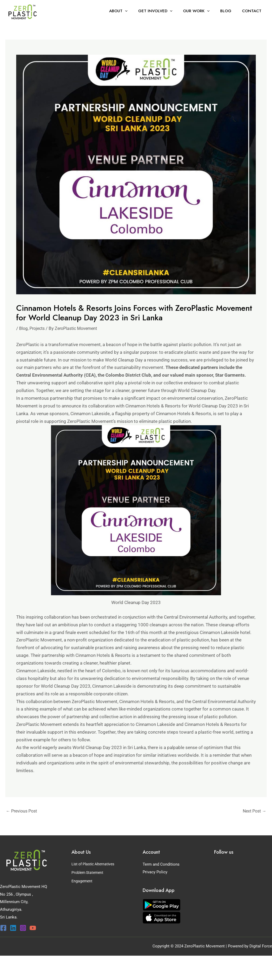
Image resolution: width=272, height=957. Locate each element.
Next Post (253, 811)
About (130, 11)
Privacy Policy (155, 872)
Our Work (203, 11)
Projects (38, 328)
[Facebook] (3, 928)
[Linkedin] (13, 928)
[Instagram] (23, 928)
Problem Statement (88, 872)
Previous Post (23, 811)
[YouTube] (32, 928)
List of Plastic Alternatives (94, 864)
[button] (136, 11)
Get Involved (164, 11)
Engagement (82, 880)
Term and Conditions (161, 864)
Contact (253, 11)
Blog (229, 11)
